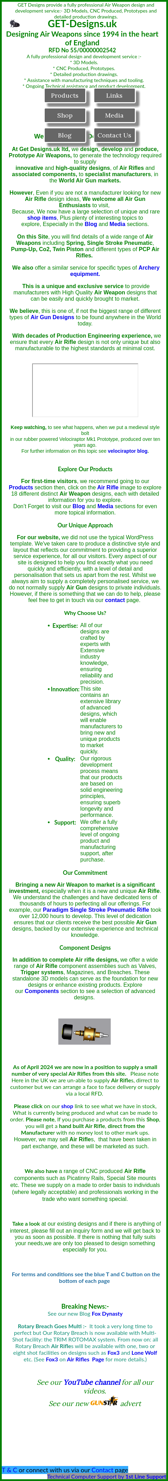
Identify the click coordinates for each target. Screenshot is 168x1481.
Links (114, 95)
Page (97, 1359)
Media (114, 115)
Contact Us (114, 135)
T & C (9, 1470)
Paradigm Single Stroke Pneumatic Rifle (96, 910)
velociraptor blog (128, 451)
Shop (65, 115)
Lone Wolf (144, 1352)
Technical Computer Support (82, 1476)
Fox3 (52, 1359)
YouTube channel (91, 1382)
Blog (65, 135)
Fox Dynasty (107, 1313)
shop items (42, 218)
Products (65, 95)
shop (67, 1106)
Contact (102, 1470)
